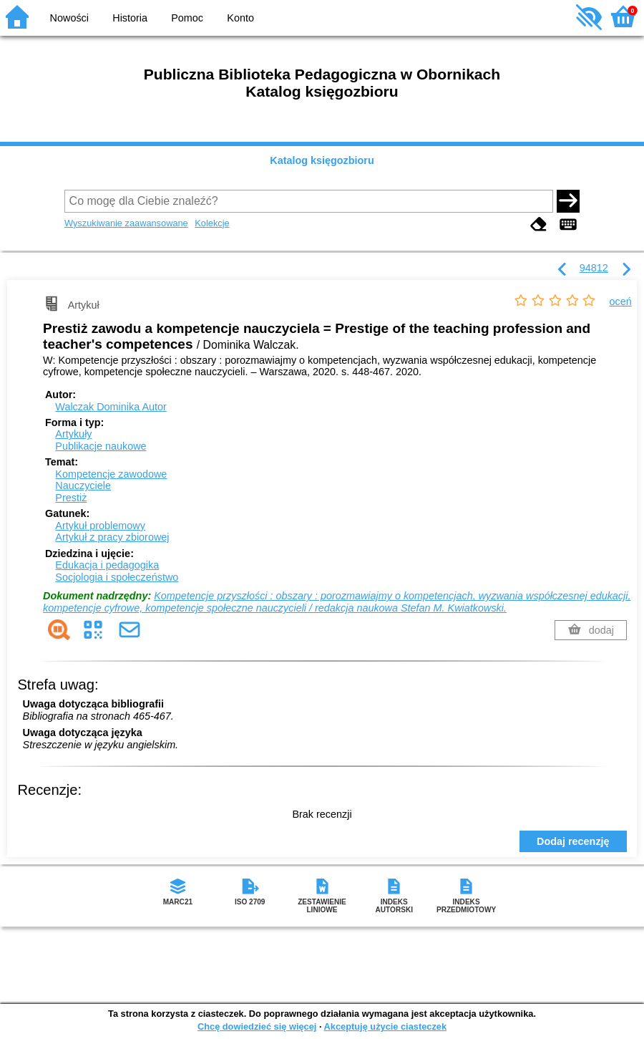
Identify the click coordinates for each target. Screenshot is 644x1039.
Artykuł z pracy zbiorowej (112, 537)
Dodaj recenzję (573, 841)
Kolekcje (212, 223)
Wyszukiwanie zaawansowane (126, 223)
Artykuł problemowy (100, 525)
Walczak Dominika (110, 406)
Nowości (69, 18)
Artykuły (73, 434)
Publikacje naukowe (100, 446)
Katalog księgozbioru (322, 160)
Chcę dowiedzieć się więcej (256, 1026)
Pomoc (187, 18)
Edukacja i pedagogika (107, 565)
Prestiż (71, 497)
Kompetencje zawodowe (111, 474)
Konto (240, 18)
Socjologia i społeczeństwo (116, 577)
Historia (129, 18)
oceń (621, 301)
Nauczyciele (83, 485)
